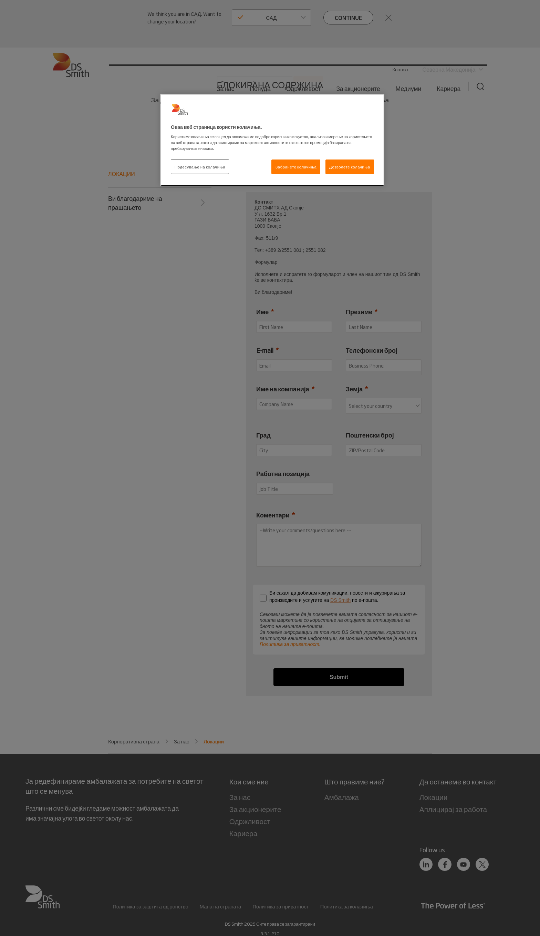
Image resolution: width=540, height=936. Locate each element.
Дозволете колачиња (349, 166)
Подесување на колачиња (200, 166)
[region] (272, 140)
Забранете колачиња (295, 166)
